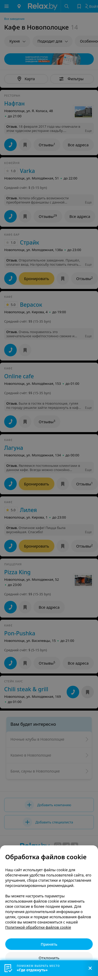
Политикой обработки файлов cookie (38, 927)
